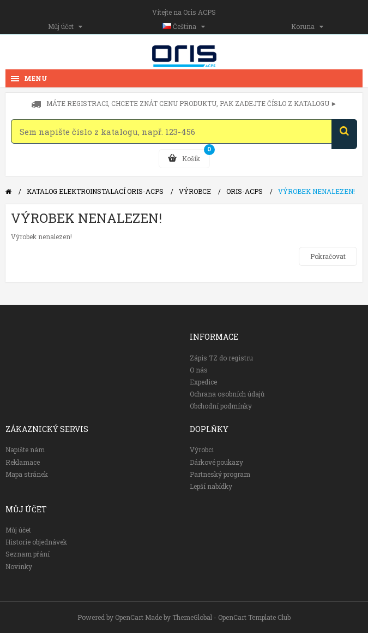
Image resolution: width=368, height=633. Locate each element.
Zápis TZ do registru (221, 357)
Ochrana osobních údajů (227, 393)
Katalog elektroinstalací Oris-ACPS (95, 191)
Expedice (203, 381)
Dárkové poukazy (216, 462)
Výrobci (202, 449)
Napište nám (25, 449)
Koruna (307, 26)
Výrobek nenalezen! (316, 191)
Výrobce (195, 191)
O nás (199, 369)
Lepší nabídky (211, 486)
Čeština (183, 26)
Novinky (18, 566)
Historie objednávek (36, 541)
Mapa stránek (26, 474)
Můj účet (65, 26)
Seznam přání (27, 553)
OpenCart (129, 617)
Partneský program (220, 474)
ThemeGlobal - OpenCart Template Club (231, 617)
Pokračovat (328, 256)
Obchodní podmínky (221, 405)
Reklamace (22, 462)
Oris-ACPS (244, 191)
